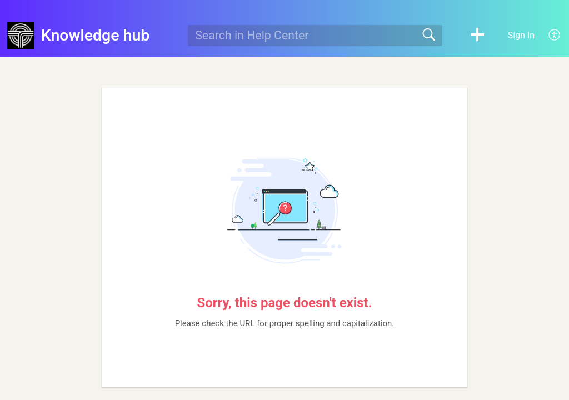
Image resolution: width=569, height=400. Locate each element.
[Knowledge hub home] (20, 35)
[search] (315, 35)
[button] (477, 35)
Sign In (521, 35)
